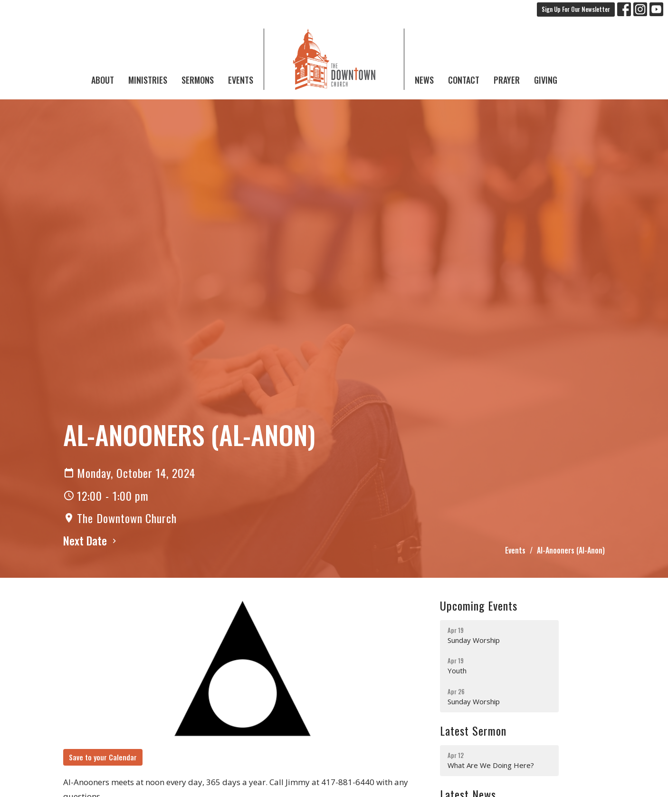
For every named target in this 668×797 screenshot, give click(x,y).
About (102, 80)
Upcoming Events (478, 605)
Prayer (507, 80)
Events (240, 80)
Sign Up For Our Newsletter (576, 9)
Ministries (147, 80)
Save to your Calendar (103, 757)
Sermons (197, 80)
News (424, 80)
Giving (545, 80)
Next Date (91, 540)
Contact (463, 80)
